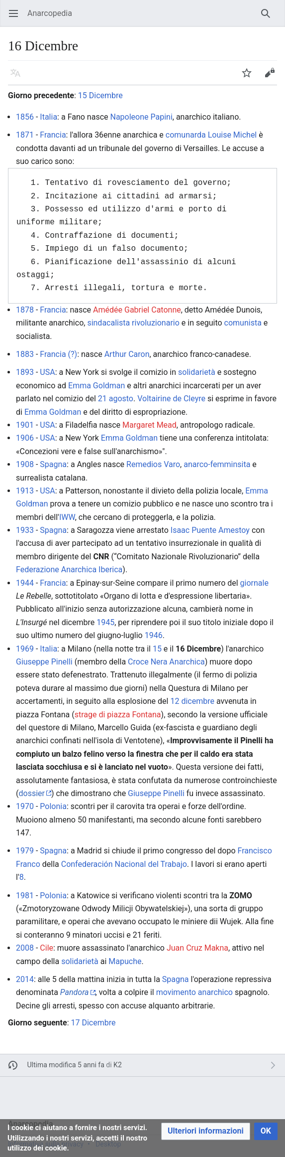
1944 (25, 583)
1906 (25, 438)
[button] (205, 1131)
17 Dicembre (93, 1022)
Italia (48, 117)
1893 (25, 372)
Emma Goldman (96, 385)
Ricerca (269, 18)
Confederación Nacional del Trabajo (124, 864)
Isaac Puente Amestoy (210, 530)
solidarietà (196, 372)
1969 (25, 649)
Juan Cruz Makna (197, 948)
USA (47, 372)
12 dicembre (192, 701)
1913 (25, 491)
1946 (154, 635)
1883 (25, 354)
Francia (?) (58, 354)
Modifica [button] (273, 77)
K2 (117, 1065)
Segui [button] (250, 77)
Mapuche (124, 961)
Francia (53, 135)
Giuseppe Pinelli (44, 661)
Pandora (74, 992)
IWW (67, 517)
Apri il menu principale (16, 18)
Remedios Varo (153, 464)
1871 (25, 135)
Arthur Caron (127, 354)
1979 (25, 850)
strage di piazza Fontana (118, 714)
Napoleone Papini (141, 117)
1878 (25, 310)
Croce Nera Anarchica (166, 661)
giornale (254, 583)
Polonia (53, 806)
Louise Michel (232, 135)
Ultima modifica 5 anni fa (65, 1065)
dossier (31, 793)
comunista (243, 323)
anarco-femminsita (217, 464)
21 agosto (115, 398)
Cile (46, 948)
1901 (25, 425)
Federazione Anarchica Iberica (69, 569)
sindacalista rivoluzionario (133, 323)
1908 (25, 464)
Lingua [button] (18, 77)
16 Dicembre (198, 649)
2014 (25, 979)
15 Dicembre (100, 95)
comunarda (186, 135)
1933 (25, 530)
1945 (105, 622)
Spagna (53, 464)
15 (157, 649)
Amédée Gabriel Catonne (137, 310)
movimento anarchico (194, 992)
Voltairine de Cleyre (171, 398)
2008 (25, 948)
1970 (25, 806)
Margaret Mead (149, 425)
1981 (25, 895)
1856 (25, 117)
